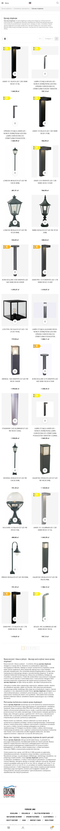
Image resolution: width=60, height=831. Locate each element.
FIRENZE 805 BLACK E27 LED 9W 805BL (15, 577)
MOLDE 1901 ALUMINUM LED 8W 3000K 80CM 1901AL (45, 628)
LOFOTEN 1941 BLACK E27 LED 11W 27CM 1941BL (15, 331)
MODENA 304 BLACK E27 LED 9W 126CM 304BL (15, 479)
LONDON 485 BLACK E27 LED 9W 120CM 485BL (15, 182)
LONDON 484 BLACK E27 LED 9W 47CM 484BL (15, 232)
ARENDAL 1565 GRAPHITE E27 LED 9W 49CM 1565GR (15, 380)
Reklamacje (26, 813)
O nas (24, 820)
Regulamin (14, 813)
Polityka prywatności (42, 813)
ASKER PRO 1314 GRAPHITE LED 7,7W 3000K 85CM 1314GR (45, 281)
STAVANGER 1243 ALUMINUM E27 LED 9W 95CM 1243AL (15, 430)
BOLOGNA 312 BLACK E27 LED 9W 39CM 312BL (15, 529)
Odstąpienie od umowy (14, 817)
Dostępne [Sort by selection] (48, 39)
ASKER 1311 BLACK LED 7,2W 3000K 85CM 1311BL (15, 83)
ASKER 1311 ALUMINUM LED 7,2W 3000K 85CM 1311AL (45, 529)
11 (34, 648)
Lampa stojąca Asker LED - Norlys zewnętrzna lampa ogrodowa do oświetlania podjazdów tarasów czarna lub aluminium (45, 432)
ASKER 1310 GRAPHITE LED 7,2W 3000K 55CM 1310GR (45, 182)
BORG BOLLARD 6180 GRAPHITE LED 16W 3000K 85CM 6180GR (15, 281)
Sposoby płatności (32, 817)
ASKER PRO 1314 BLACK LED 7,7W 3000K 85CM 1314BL (15, 628)
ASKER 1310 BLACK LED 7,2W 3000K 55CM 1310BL (45, 132)
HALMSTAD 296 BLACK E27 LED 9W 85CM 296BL (45, 579)
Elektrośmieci (48, 817)
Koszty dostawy (12, 820)
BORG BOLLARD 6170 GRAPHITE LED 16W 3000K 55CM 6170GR (45, 380)
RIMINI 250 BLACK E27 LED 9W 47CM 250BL (45, 232)
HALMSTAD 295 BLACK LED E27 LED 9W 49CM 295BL (45, 479)
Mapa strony (49, 820)
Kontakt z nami (35, 820)
